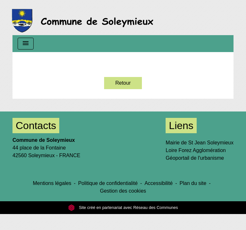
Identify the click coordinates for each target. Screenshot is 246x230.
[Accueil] (84, 17)
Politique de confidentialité (108, 183)
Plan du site (193, 183)
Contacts (36, 125)
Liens (181, 125)
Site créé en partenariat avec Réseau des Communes (123, 207)
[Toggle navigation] (26, 44)
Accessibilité (158, 183)
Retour (123, 83)
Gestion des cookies (123, 191)
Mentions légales (52, 183)
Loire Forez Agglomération (196, 150)
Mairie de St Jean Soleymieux (200, 142)
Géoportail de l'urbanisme (195, 158)
